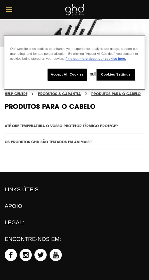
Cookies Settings (116, 74)
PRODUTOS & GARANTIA (59, 94)
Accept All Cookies (67, 74)
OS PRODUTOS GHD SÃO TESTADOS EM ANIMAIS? (48, 142)
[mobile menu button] (9, 9)
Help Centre (16, 94)
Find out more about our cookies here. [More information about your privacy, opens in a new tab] (95, 59)
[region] (74, 62)
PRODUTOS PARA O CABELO (116, 94)
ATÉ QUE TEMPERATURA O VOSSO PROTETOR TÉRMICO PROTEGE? (61, 126)
